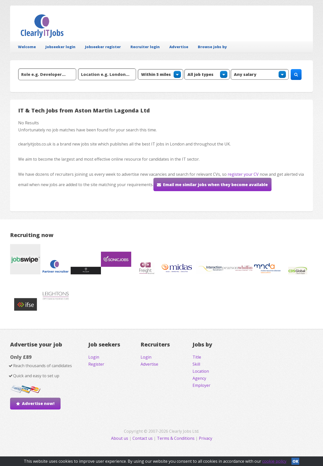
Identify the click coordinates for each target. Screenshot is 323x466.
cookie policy (274, 461)
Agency (199, 378)
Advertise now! (38, 403)
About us (120, 438)
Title (197, 357)
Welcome (27, 46)
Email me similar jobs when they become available (215, 184)
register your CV (243, 174)
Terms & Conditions (176, 438)
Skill (196, 364)
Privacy (205, 438)
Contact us (143, 438)
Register (96, 364)
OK (295, 461)
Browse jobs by (212, 46)
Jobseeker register (103, 46)
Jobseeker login (60, 46)
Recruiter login (145, 46)
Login (93, 357)
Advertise (178, 46)
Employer (201, 385)
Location (201, 371)
